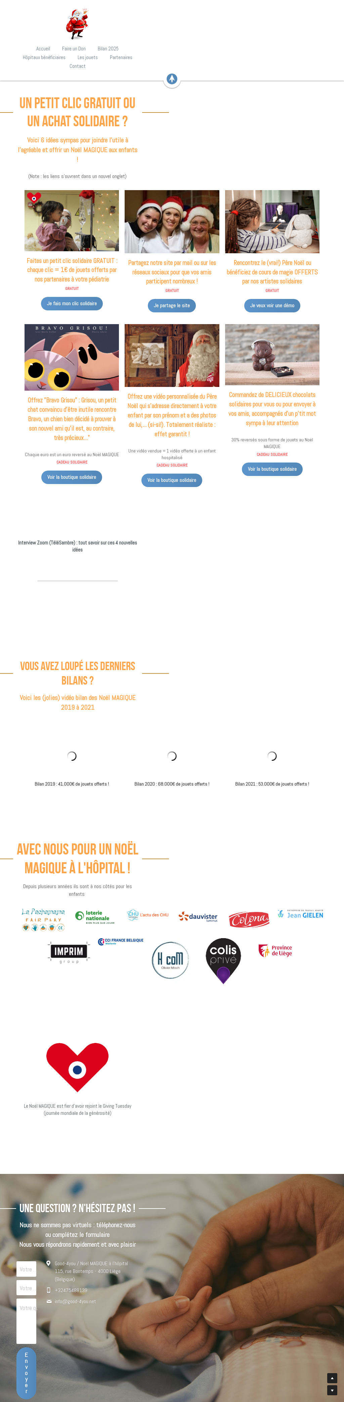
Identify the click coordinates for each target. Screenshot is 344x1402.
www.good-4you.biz (172, 1371)
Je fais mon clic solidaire (66, 249)
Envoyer (121, 1251)
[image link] (172, 23)
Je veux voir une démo (278, 252)
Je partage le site (172, 252)
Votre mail (71, 1183)
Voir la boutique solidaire (66, 425)
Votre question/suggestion (90, 1204)
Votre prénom (75, 1165)
